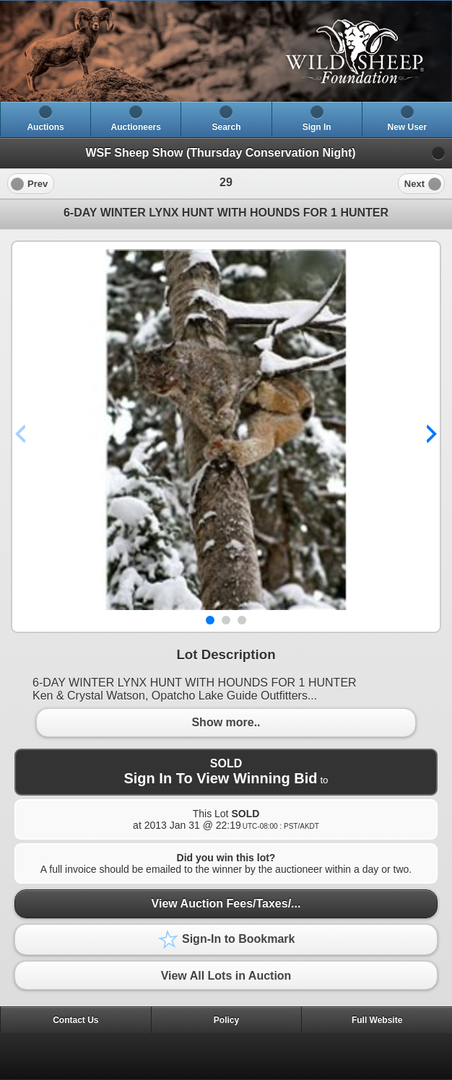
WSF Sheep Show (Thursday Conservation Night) (220, 153)
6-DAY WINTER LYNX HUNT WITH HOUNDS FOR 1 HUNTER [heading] (226, 212)
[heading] (226, 51)
